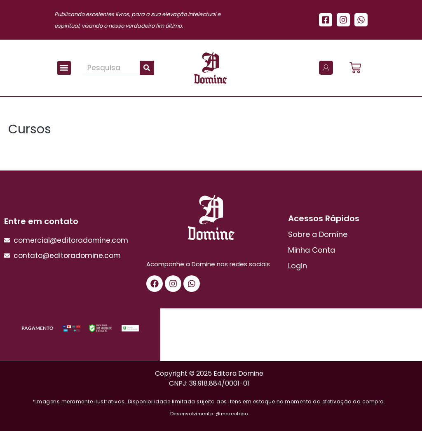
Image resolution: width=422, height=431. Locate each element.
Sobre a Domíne (317, 234)
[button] (64, 68)
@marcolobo (232, 413)
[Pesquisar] (147, 68)
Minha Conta (311, 250)
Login (297, 265)
